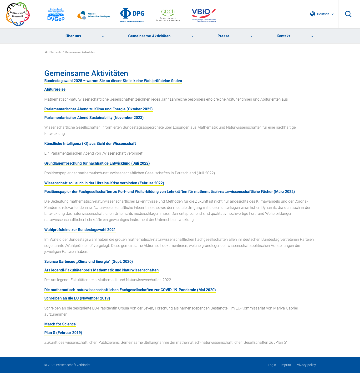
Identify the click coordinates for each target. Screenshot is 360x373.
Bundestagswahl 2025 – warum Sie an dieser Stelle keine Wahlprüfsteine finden (113, 81)
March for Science (60, 324)
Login (272, 365)
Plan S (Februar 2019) (63, 332)
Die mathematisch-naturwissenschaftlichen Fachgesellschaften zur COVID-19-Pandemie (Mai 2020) (130, 290)
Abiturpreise (55, 89)
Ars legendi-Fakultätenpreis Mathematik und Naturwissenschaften (101, 270)
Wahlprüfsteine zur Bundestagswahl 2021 (80, 229)
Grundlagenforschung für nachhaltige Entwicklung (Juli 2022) (97, 163)
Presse (223, 36)
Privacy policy (306, 365)
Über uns (73, 36)
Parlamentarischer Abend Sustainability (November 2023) (94, 117)
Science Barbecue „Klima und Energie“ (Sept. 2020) (88, 261)
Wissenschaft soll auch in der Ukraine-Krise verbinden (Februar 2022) (104, 183)
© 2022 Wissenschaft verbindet (67, 365)
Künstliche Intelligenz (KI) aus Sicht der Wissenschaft (90, 143)
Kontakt (283, 36)
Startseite (53, 52)
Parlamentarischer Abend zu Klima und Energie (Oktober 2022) (98, 109)
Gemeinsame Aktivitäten (149, 36)
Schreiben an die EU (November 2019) (77, 298)
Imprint (285, 365)
